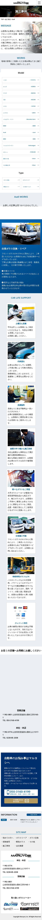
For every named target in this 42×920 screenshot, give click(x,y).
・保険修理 (5, 841)
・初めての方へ (7, 838)
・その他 (31, 841)
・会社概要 (18, 846)
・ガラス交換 (33, 838)
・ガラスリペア (20, 838)
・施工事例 (5, 846)
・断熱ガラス (19, 841)
